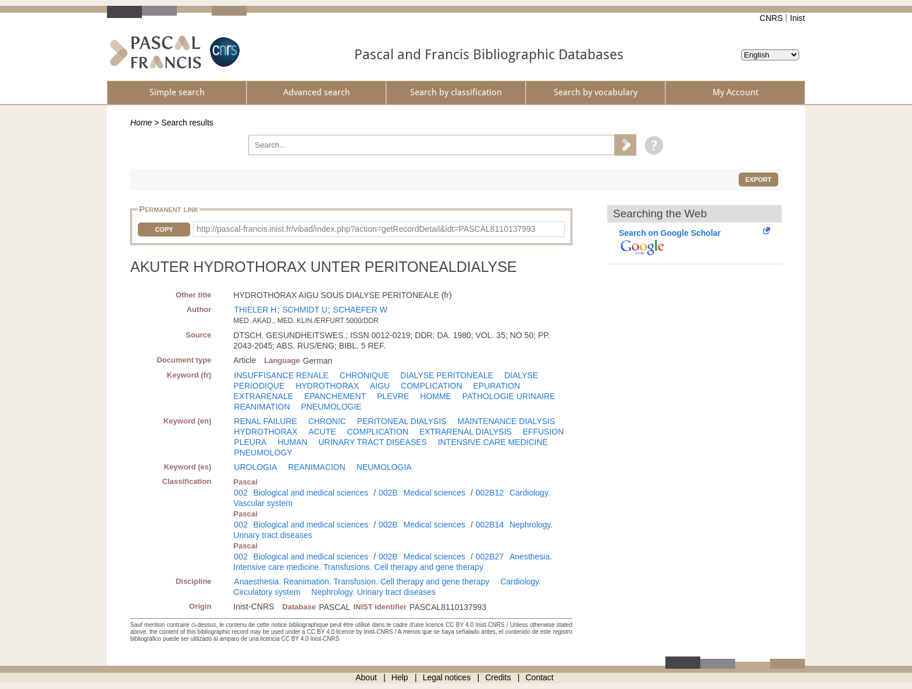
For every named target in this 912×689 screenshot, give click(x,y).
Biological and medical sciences (311, 492)
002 (240, 492)
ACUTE (322, 431)
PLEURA (250, 442)
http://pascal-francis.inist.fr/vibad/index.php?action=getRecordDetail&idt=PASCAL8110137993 (366, 229)
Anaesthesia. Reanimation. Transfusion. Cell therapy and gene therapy (361, 581)
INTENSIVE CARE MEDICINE (493, 442)
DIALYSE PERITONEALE (446, 375)
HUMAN (292, 442)
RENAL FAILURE (265, 421)
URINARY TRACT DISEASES (372, 442)
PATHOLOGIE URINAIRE (508, 396)
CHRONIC (327, 421)
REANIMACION (316, 467)
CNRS (771, 18)
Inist (797, 18)
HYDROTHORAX (327, 385)
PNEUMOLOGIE (331, 406)
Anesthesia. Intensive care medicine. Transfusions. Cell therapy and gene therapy (392, 562)
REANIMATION (262, 406)
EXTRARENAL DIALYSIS (465, 431)
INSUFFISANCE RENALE (281, 375)
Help (399, 677)
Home (141, 122)
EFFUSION (543, 431)
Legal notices (447, 677)
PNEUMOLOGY (263, 452)
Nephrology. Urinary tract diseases (373, 592)
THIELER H (255, 309)
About (366, 677)
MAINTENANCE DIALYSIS (506, 421)
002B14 (490, 524)
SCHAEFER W (360, 309)
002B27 (490, 556)
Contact (540, 677)
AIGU (380, 385)
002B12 (490, 492)
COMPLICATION (431, 385)
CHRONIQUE (365, 375)
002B (388, 492)
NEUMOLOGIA (384, 467)
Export (758, 179)
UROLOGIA (255, 467)
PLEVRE (393, 396)
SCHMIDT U (304, 309)
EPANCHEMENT (335, 396)
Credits (498, 677)
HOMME (435, 396)
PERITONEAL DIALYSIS (402, 421)
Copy (164, 229)
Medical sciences (435, 492)
